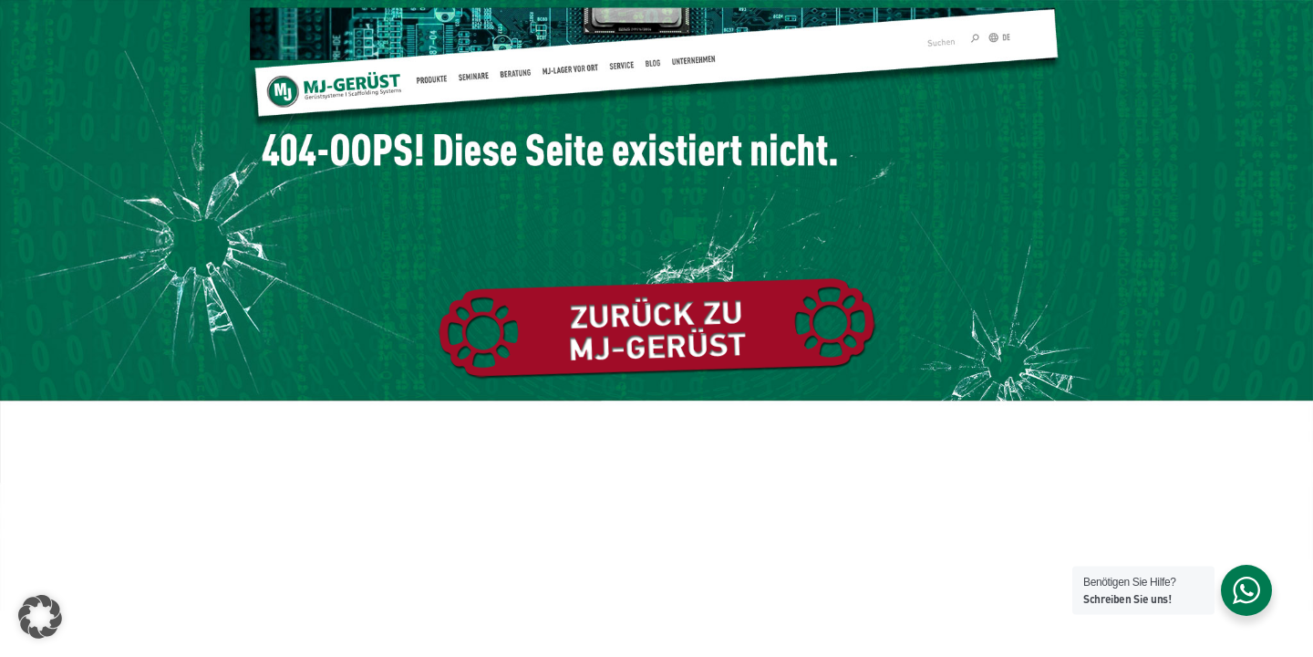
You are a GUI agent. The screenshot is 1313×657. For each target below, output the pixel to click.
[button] (40, 617)
